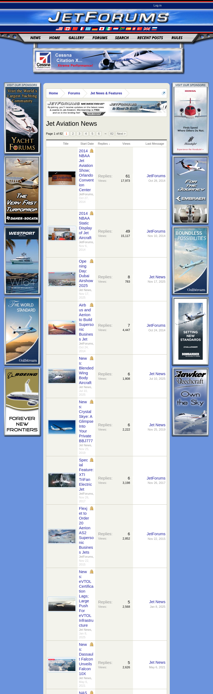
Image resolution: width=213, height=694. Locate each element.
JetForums (86, 194)
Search (122, 37)
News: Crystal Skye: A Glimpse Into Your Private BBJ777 (86, 421)
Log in (158, 5)
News (36, 37)
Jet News (85, 290)
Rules (177, 37)
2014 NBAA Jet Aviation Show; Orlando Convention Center (86, 170)
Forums (100, 37)
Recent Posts (150, 37)
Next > (121, 133)
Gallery (76, 37)
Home (54, 37)
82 (112, 133)
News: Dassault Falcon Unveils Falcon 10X (86, 659)
